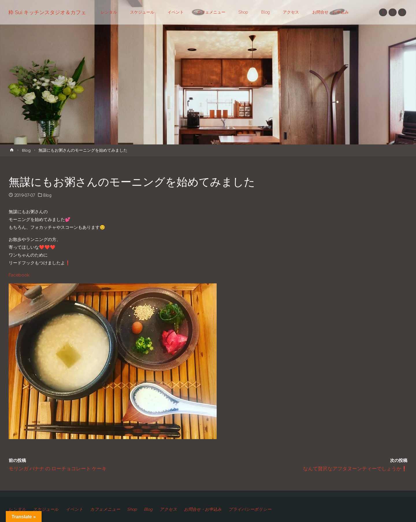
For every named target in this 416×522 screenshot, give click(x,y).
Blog (26, 150)
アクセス (173, 509)
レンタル (17, 509)
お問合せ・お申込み (208, 509)
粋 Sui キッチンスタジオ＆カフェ (47, 12)
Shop (135, 509)
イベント (75, 509)
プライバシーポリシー (257, 509)
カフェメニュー (107, 509)
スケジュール (47, 509)
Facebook (19, 275)
